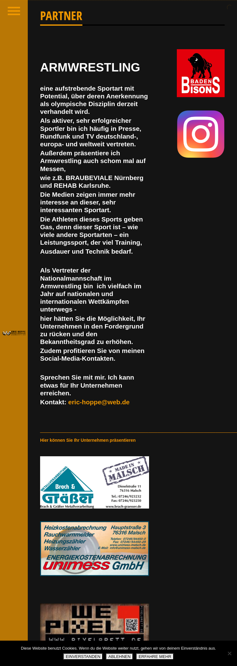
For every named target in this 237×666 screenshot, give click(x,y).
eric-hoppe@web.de (99, 402)
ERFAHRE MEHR (155, 656)
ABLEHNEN (119, 656)
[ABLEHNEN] (229, 653)
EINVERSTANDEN (83, 656)
